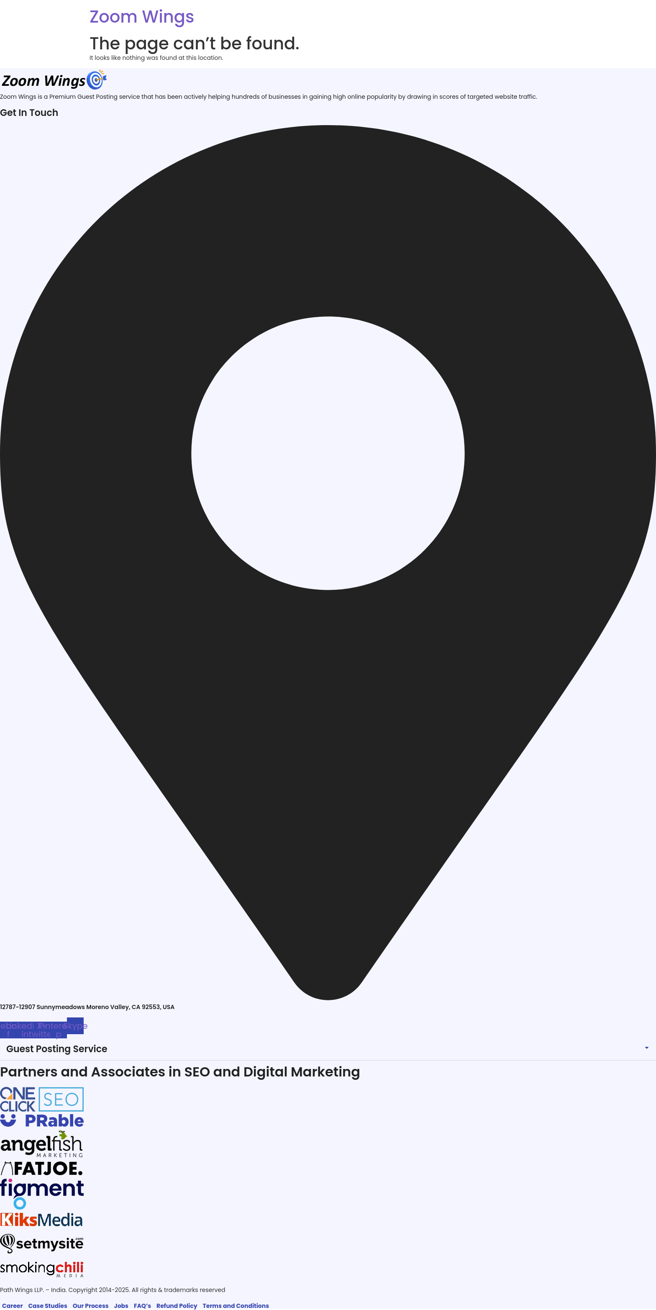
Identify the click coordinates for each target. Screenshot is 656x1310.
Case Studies (47, 1306)
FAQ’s (142, 1306)
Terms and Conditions (235, 1306)
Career (12, 1306)
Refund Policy (176, 1306)
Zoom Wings (142, 16)
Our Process (91, 1306)
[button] (328, 1049)
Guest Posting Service (57, 1049)
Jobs (121, 1306)
